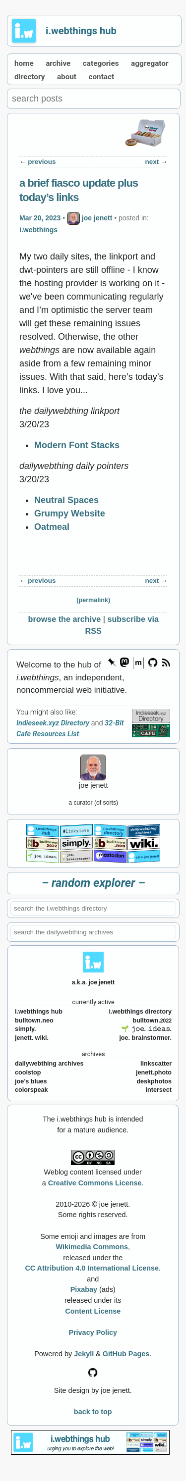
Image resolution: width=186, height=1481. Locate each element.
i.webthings (38, 230)
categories (101, 63)
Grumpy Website (69, 513)
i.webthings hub (81, 31)
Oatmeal (51, 527)
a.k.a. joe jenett (93, 982)
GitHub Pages (126, 1354)
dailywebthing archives (49, 1063)
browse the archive (64, 618)
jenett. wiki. (32, 1037)
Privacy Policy (92, 1332)
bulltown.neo (34, 1020)
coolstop (28, 1072)
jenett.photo (154, 1072)
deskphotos (154, 1081)
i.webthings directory (140, 1011)
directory (29, 76)
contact (102, 76)
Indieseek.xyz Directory (52, 723)
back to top (93, 1412)
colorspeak (31, 1089)
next (152, 161)
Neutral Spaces (66, 500)
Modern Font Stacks (77, 445)
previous (42, 161)
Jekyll (84, 1354)
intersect (159, 1089)
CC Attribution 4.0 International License (92, 1268)
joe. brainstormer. (145, 1037)
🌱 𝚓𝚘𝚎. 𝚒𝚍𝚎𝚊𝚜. (146, 1028)
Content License (93, 1311)
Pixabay (83, 1289)
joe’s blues (31, 1081)
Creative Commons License (95, 1183)
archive (58, 63)
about (66, 76)
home (24, 63)
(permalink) (93, 600)
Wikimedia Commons (92, 1247)
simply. (25, 1028)
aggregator (150, 63)
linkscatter (156, 1063)
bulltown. (152, 1020)
